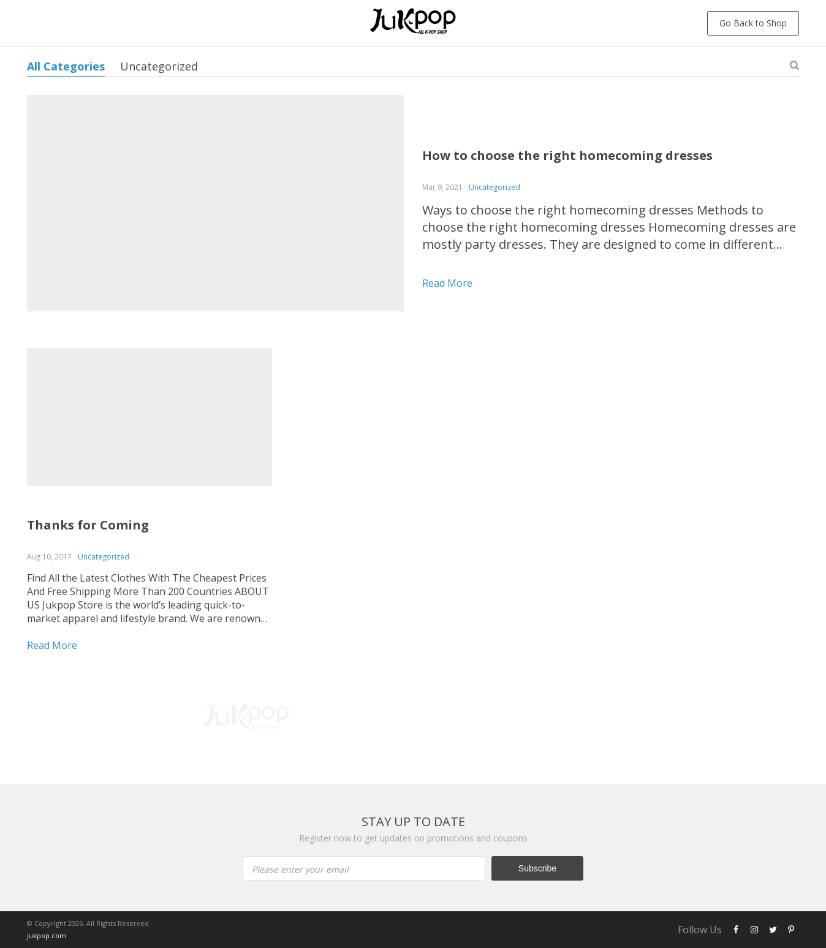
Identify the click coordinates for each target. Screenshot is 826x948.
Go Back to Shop (753, 23)
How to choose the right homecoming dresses (567, 155)
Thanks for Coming (88, 525)
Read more (447, 283)
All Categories (66, 66)
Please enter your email (300, 869)
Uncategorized (159, 66)
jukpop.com (46, 935)
